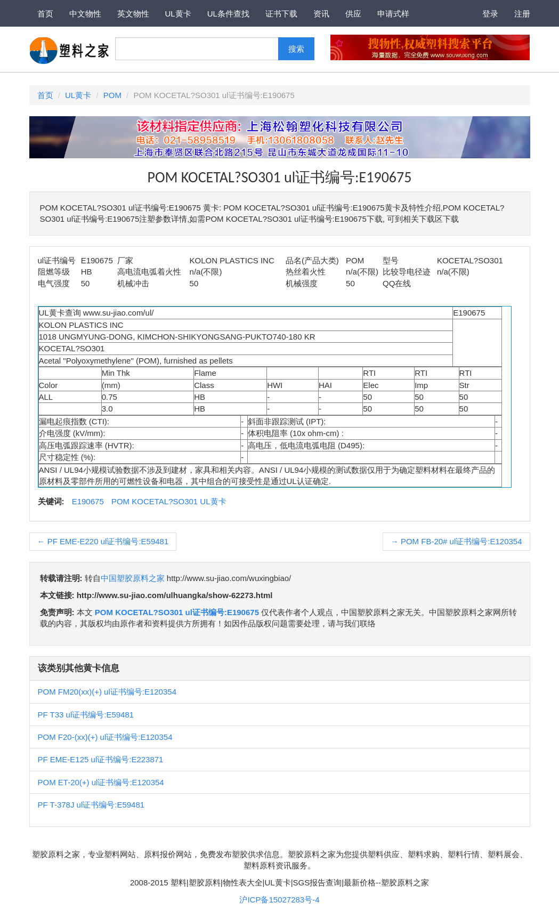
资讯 (321, 13)
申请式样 (393, 13)
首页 (45, 13)
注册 (522, 13)
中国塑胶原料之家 (133, 578)
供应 (353, 13)
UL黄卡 (178, 13)
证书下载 (281, 13)
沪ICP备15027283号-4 (279, 899)
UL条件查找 (228, 13)
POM (112, 95)
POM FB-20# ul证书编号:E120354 (456, 541)
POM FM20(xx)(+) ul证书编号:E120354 (107, 691)
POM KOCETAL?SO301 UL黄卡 (168, 501)
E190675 (88, 501)
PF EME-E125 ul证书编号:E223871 (101, 759)
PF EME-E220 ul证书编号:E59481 (103, 541)
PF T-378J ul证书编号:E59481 (91, 804)
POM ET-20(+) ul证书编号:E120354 (101, 782)
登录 (490, 13)
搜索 (296, 48)
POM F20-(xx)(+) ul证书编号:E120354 (105, 736)
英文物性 (133, 13)
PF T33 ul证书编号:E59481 (86, 714)
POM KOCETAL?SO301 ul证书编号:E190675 (177, 612)
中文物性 (85, 13)
